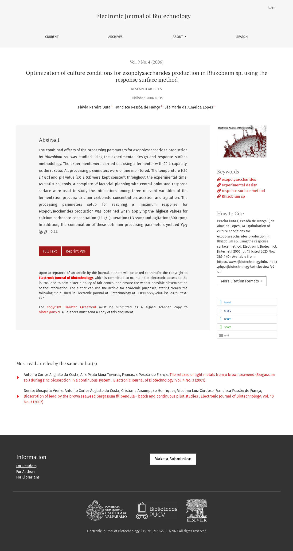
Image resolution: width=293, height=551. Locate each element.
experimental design (237, 185)
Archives (115, 37)
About (178, 37)
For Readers (26, 466)
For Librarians (27, 477)
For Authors (25, 471)
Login (271, 7)
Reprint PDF (76, 251)
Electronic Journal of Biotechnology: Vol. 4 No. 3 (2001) (159, 380)
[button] (247, 302)
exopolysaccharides (236, 179)
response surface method (241, 191)
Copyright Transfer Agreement (71, 307)
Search (242, 37)
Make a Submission (173, 459)
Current (52, 37)
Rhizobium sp (231, 196)
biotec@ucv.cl (49, 312)
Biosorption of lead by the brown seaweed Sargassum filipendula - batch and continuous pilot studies (111, 396)
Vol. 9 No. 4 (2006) (147, 62)
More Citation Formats (240, 281)
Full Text (50, 251)
